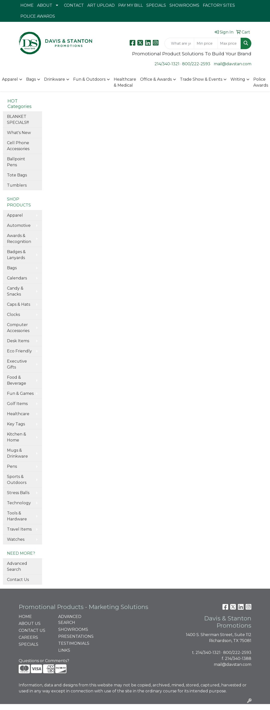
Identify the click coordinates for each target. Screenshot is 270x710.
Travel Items (19, 529)
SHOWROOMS (184, 5)
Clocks (13, 314)
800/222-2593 (196, 64)
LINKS (64, 650)
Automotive (19, 225)
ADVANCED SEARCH (69, 619)
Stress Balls (18, 492)
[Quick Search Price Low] (205, 43)
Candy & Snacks (15, 291)
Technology (19, 503)
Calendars (17, 278)
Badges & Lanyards (16, 254)
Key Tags (16, 424)
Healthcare (18, 413)
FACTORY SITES (219, 5)
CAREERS (28, 637)
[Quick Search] (179, 43)
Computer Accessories (18, 327)
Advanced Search (17, 566)
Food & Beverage (16, 380)
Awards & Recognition (19, 238)
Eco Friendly (19, 351)
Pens (12, 466)
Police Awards (260, 82)
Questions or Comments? (44, 660)
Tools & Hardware (17, 516)
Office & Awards (156, 79)
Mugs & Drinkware (17, 453)
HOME (27, 5)
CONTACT (74, 5)
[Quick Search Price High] (229, 43)
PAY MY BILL (130, 5)
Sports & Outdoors (16, 479)
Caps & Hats (18, 304)
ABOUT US (30, 623)
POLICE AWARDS (37, 16)
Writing (237, 79)
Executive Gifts (17, 364)
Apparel (10, 79)
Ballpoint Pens (16, 162)
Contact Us (18, 579)
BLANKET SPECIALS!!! (18, 119)
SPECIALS (156, 5)
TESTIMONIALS (73, 643)
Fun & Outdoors (89, 79)
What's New (19, 132)
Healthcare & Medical (125, 82)
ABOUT (44, 5)
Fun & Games (20, 393)
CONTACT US (32, 630)
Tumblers (17, 185)
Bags (31, 79)
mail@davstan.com (232, 64)
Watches (15, 539)
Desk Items (18, 340)
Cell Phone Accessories (18, 145)
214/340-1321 (167, 64)
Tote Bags (17, 175)
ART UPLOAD (101, 5)
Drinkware (54, 79)
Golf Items (17, 403)
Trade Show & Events (201, 79)
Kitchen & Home (16, 437)
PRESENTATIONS (75, 636)
